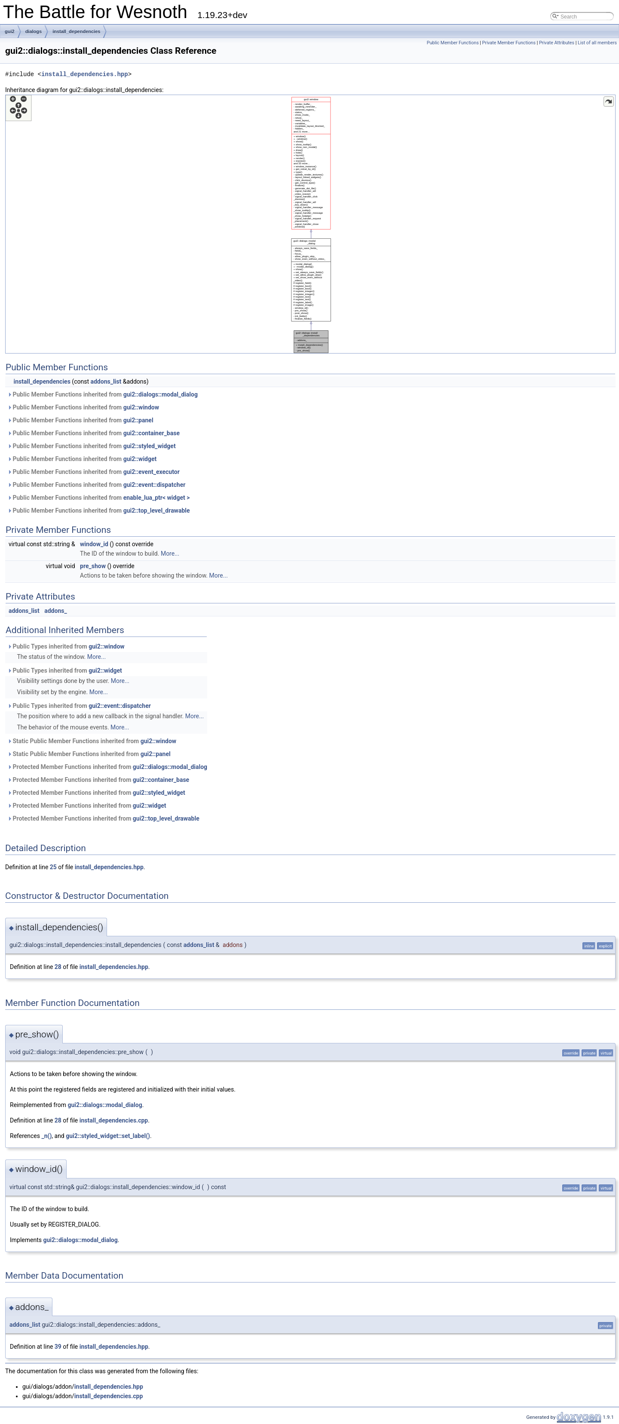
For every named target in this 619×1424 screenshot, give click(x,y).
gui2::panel (138, 420)
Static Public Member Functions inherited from (91, 741)
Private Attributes (556, 43)
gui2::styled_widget (149, 446)
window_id (94, 544)
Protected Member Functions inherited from (107, 766)
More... (170, 553)
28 (58, 966)
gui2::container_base (151, 433)
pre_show (93, 566)
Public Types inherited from (66, 646)
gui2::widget (140, 458)
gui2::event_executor (151, 471)
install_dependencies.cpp (114, 1120)
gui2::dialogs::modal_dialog (160, 394)
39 (58, 1346)
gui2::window (141, 407)
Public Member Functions (453, 43)
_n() (46, 1135)
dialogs (33, 31)
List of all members (597, 43)
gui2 (10, 31)
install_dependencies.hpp (84, 74)
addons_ (55, 610)
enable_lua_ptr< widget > (156, 497)
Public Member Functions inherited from (102, 394)
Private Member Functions (509, 43)
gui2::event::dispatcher (154, 484)
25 (53, 867)
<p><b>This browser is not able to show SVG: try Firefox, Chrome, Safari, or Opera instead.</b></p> (310, 224)
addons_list (105, 381)
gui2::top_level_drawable (156, 510)
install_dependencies (76, 31)
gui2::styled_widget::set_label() (108, 1135)
